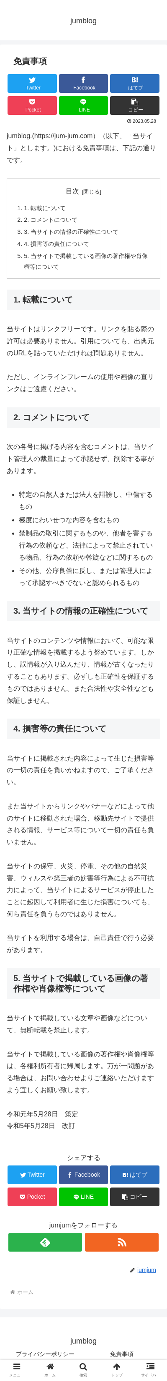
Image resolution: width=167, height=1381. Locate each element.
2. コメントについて (50, 219)
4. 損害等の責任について (56, 243)
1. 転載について (45, 208)
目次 (72, 191)
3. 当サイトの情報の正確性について (71, 231)
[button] (134, 105)
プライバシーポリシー (45, 1354)
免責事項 (122, 1354)
